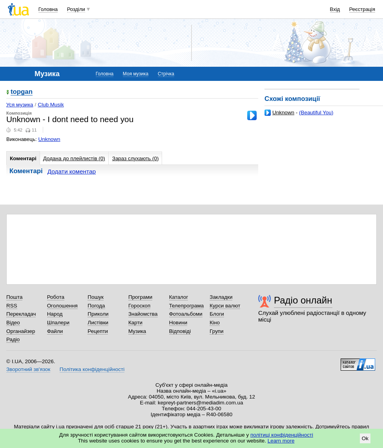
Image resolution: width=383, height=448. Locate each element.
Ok (365, 438)
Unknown (283, 112)
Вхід (335, 9)
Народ (55, 314)
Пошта (14, 297)
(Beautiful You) (316, 112)
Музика (137, 331)
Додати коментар (71, 171)
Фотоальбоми (185, 314)
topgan (22, 92)
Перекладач (21, 314)
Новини (178, 322)
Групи (216, 331)
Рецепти (98, 331)
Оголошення (62, 306)
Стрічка (166, 74)
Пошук (96, 297)
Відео (13, 322)
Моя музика (135, 74)
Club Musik (51, 105)
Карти (135, 322)
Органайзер (20, 331)
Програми (140, 297)
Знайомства (143, 314)
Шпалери (58, 322)
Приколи (98, 314)
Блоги (217, 314)
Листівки (98, 322)
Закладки (221, 297)
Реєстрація (362, 9)
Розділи (76, 9)
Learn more (281, 441)
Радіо (13, 339)
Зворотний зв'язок (28, 369)
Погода (96, 306)
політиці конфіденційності (281, 435)
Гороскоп (139, 306)
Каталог (178, 297)
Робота (55, 297)
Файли (55, 331)
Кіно (215, 322)
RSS (11, 306)
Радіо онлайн (303, 300)
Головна (48, 9)
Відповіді (180, 331)
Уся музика (19, 105)
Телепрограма (186, 306)
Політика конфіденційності (92, 369)
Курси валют (225, 306)
